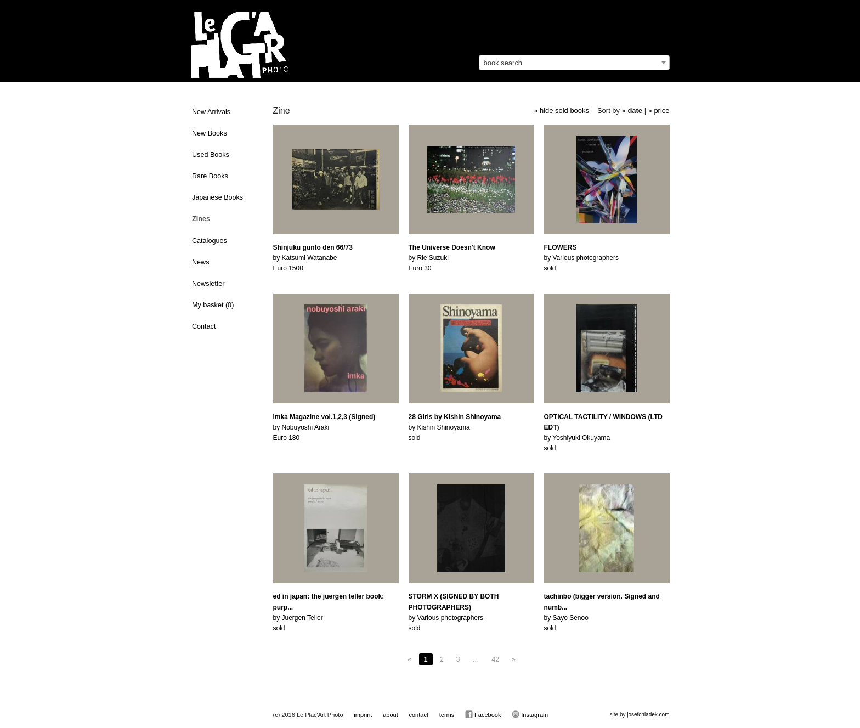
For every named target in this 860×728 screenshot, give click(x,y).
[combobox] (574, 62)
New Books (209, 133)
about (390, 715)
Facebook (483, 714)
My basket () (213, 305)
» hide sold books (561, 110)
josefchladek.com (648, 715)
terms (447, 715)
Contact (204, 326)
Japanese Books (217, 197)
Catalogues (209, 241)
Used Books (210, 155)
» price (659, 110)
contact (418, 715)
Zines (201, 219)
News (201, 262)
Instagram (530, 714)
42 (495, 659)
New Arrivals (211, 112)
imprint (363, 715)
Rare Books (210, 176)
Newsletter (208, 283)
